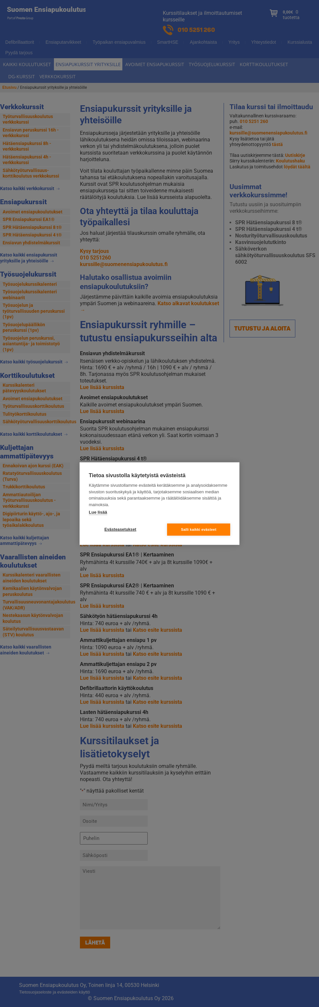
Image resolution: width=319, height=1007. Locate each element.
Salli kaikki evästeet (198, 529)
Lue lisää (98, 512)
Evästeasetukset (120, 529)
